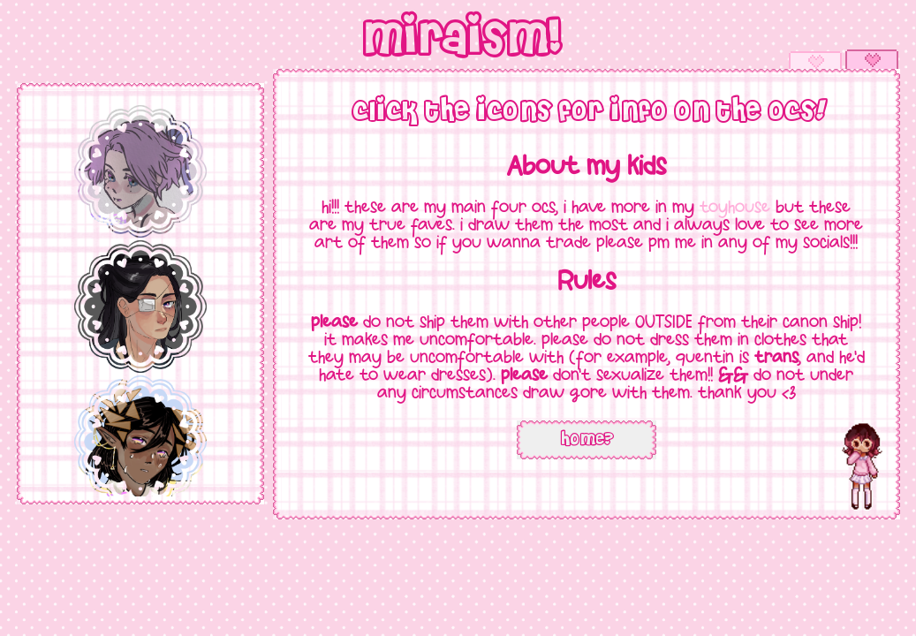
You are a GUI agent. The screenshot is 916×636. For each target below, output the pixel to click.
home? (586, 439)
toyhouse (735, 208)
